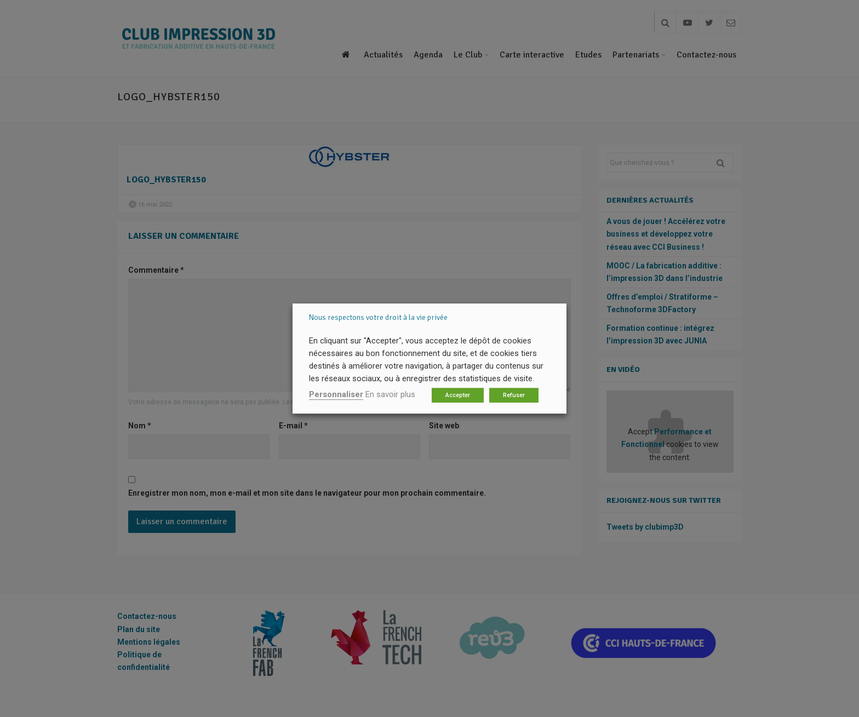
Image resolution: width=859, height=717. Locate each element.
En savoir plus (390, 394)
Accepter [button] (457, 395)
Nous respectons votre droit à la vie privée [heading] (378, 317)
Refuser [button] (514, 395)
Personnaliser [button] (336, 394)
